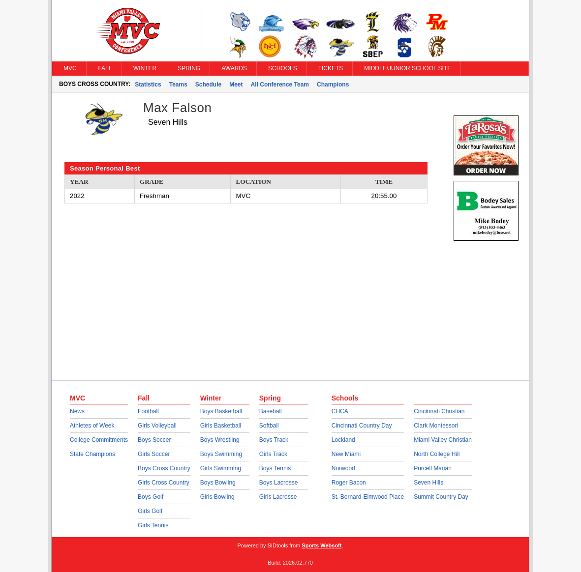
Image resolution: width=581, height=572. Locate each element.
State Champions (92, 454)
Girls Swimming (220, 468)
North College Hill (436, 454)
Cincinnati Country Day (362, 425)
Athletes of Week (92, 425)
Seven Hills (428, 482)
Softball (269, 425)
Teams (178, 84)
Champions (333, 84)
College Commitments (99, 439)
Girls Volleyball (157, 425)
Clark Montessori (436, 425)
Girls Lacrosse (278, 496)
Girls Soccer (154, 454)
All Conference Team (280, 84)
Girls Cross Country (163, 482)
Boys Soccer (154, 439)
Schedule (208, 84)
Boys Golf (150, 496)
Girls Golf (150, 511)
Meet (236, 84)
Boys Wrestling (220, 439)
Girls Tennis (153, 525)
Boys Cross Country (164, 468)
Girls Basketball (220, 425)
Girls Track (273, 454)
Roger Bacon (349, 482)
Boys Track (273, 439)
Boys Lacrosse (278, 482)
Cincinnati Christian (439, 411)
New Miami (346, 454)
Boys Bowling (218, 482)
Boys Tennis (275, 468)
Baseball (270, 411)
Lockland (343, 439)
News (77, 411)
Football (148, 411)
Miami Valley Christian (443, 439)
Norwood (343, 468)
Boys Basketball (221, 411)
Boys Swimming (221, 454)
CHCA (340, 411)
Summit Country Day (441, 496)
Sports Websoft (321, 545)
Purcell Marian (433, 468)
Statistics (148, 84)
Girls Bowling (217, 496)
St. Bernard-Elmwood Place (368, 496)
